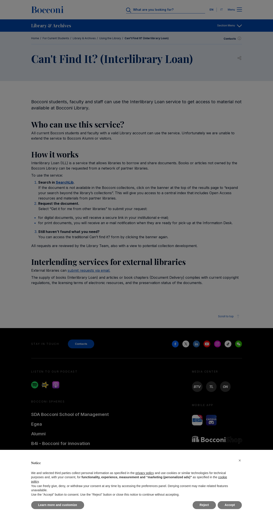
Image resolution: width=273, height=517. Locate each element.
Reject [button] (204, 505)
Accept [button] (230, 505)
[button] (239, 460)
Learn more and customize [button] (57, 505)
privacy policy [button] (145, 473)
